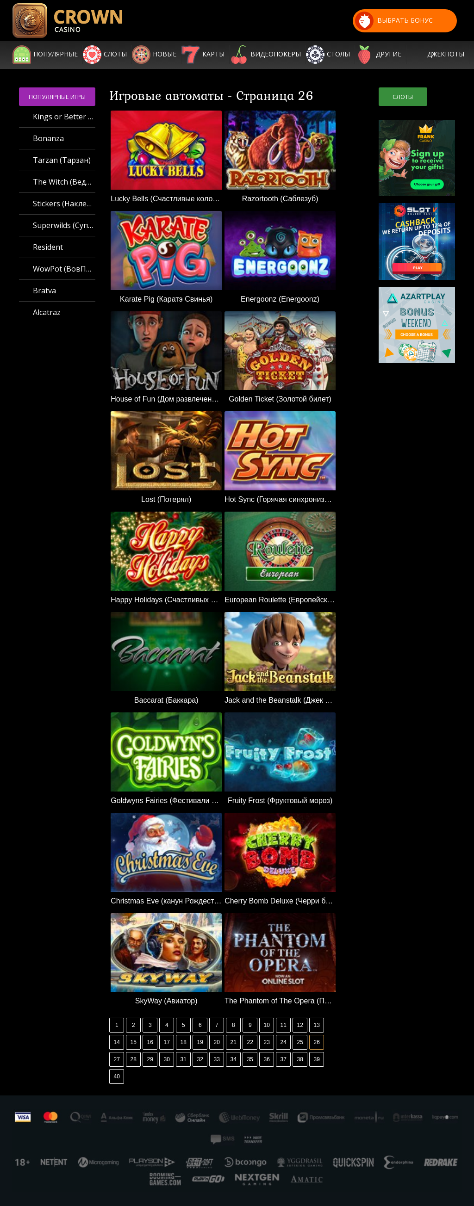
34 (234, 1059)
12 (300, 1025)
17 (167, 1042)
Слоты (115, 54)
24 (284, 1042)
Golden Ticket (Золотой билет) (280, 399)
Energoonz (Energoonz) (280, 299)
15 (134, 1042)
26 (317, 1042)
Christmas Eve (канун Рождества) (166, 901)
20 (217, 1042)
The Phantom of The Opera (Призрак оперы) (280, 1001)
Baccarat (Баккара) (166, 700)
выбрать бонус (394, 21)
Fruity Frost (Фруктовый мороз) (280, 800)
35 (250, 1059)
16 (150, 1042)
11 (284, 1025)
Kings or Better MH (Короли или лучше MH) (64, 116)
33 (217, 1059)
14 (117, 1042)
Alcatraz (47, 312)
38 (300, 1059)
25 (300, 1042)
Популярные (55, 54)
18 (184, 1042)
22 (250, 1042)
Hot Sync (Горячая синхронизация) (280, 499)
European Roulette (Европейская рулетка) (280, 600)
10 (267, 1025)
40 (117, 1076)
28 (134, 1059)
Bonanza (48, 138)
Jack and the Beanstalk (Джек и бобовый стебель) (280, 700)
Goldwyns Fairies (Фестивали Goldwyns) (166, 800)
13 (317, 1025)
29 (150, 1059)
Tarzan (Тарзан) (62, 160)
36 (267, 1059)
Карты (213, 54)
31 (184, 1059)
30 (167, 1059)
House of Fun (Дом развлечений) (166, 399)
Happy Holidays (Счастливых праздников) (166, 600)
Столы (338, 54)
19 (200, 1042)
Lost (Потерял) (166, 499)
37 (284, 1059)
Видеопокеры (275, 54)
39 (317, 1059)
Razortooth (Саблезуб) (280, 199)
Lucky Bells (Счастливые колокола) (166, 199)
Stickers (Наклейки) (64, 203)
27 (117, 1059)
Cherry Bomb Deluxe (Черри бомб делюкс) (280, 901)
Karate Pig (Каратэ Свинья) (166, 299)
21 (234, 1042)
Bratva (44, 290)
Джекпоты (445, 54)
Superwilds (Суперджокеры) (64, 225)
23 (267, 1042)
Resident (48, 247)
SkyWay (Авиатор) (166, 1001)
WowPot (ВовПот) (64, 268)
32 (200, 1059)
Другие (388, 54)
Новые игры (164, 54)
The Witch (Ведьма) (64, 181)
